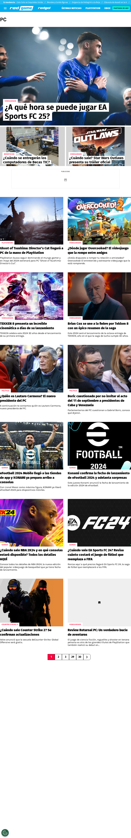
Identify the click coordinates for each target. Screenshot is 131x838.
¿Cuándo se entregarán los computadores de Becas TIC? (26, 160)
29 (72, 657)
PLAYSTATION (93, 8)
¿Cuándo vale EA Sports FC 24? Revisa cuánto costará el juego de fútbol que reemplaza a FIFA (96, 554)
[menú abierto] (5, 8)
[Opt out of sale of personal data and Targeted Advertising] (5, 833)
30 (79, 657)
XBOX (107, 8)
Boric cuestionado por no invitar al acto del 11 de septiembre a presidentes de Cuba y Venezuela (97, 400)
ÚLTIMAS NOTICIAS (71, 8)
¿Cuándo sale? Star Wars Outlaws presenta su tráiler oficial (96, 160)
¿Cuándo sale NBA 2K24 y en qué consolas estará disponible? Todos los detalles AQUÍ (31, 554)
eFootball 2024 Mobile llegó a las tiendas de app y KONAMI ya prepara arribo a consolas (30, 477)
